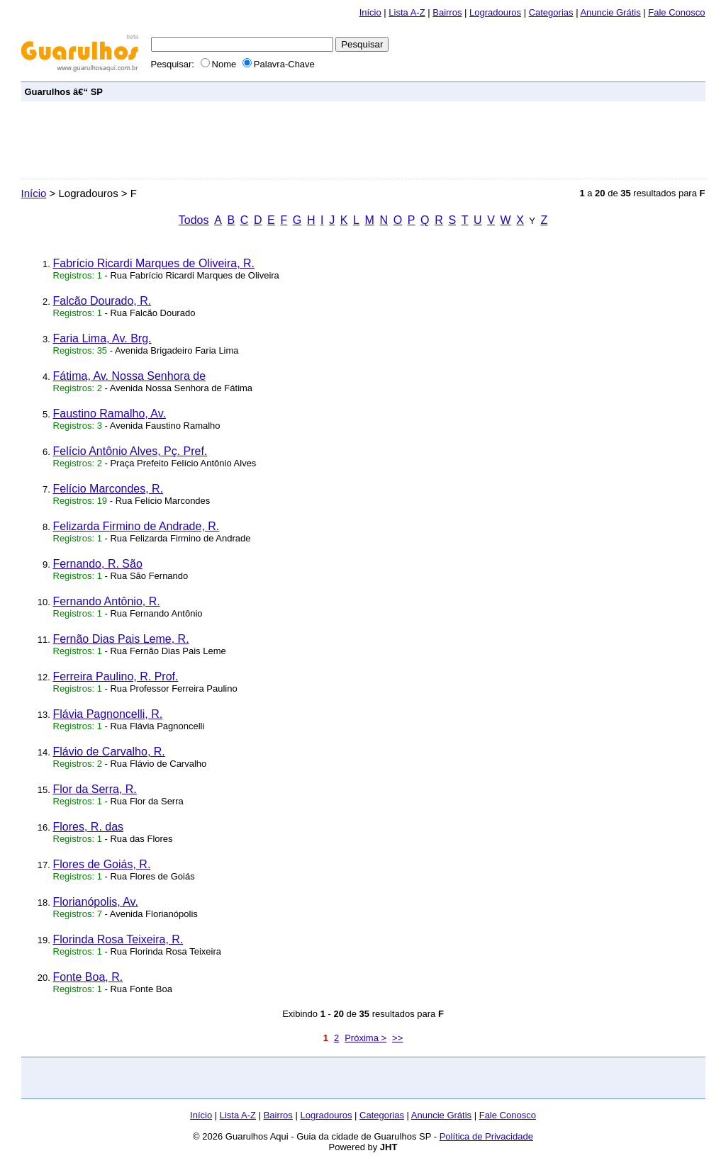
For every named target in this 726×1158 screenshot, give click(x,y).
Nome (220, 64)
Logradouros (495, 12)
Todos (194, 220)
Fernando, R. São (98, 564)
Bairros (447, 12)
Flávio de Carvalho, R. (109, 752)
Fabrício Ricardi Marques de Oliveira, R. (154, 263)
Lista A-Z (407, 12)
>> (397, 1038)
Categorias (551, 12)
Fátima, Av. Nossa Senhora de (129, 376)
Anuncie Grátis (610, 12)
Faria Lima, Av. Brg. (102, 338)
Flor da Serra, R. (95, 789)
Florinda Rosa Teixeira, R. (118, 939)
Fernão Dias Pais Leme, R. (121, 639)
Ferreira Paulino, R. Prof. (116, 676)
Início (370, 12)
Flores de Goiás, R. (102, 864)
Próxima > (365, 1038)
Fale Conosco (676, 12)
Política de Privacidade (486, 1136)
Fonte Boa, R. (88, 977)
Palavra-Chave (278, 64)
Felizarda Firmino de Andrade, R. (136, 526)
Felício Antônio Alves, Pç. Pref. (130, 451)
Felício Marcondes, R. (108, 489)
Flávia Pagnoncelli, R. (108, 714)
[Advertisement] (444, 91)
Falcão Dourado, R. (102, 301)
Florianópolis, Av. (95, 902)
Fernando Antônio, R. (106, 601)
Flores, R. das (88, 827)
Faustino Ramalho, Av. (110, 413)
